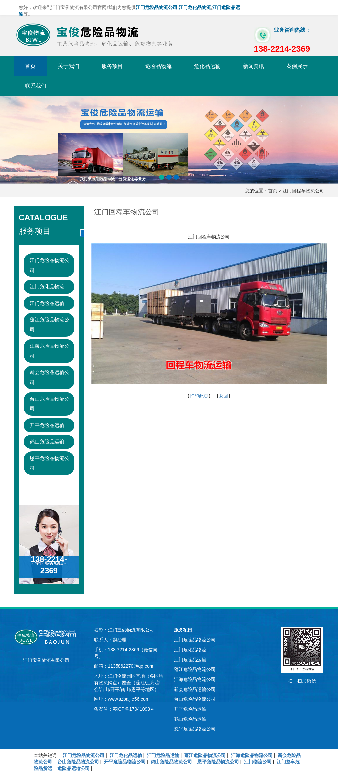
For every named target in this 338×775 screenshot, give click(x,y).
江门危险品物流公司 (49, 265)
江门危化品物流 (47, 286)
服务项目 (112, 66)
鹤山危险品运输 (47, 441)
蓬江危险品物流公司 (49, 324)
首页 (30, 66)
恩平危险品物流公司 (49, 463)
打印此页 (199, 396)
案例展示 (297, 66)
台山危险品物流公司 (49, 403)
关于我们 (68, 66)
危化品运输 (207, 66)
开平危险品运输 (47, 425)
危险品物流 (158, 66)
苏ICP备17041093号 (134, 709)
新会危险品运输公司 (49, 377)
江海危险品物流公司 (49, 351)
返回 (223, 396)
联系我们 (35, 86)
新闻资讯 (253, 66)
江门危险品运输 (47, 303)
